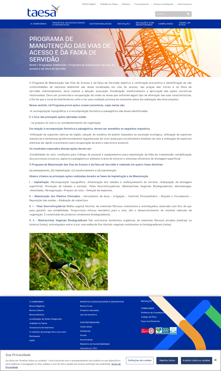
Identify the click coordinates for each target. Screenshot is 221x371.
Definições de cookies (140, 361)
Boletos (126, 4)
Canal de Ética (184, 24)
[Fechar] (215, 360)
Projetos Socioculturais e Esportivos (68, 24)
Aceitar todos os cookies (196, 361)
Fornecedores (142, 4)
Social (83, 335)
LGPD (32, 341)
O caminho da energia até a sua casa (47, 332)
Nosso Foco (86, 306)
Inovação (124, 24)
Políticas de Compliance (153, 313)
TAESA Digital (88, 4)
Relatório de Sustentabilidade (95, 344)
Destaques (34, 336)
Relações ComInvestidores (145, 24)
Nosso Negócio (37, 306)
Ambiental (85, 331)
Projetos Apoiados (89, 310)
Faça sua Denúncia (150, 321)
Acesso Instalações (163, 4)
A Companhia (38, 24)
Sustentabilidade (100, 24)
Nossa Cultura (36, 310)
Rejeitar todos (167, 361)
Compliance (165, 24)
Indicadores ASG (88, 348)
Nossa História (36, 315)
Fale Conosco (185, 4)
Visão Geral (86, 327)
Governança (86, 340)
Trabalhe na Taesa (109, 4)
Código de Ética (149, 317)
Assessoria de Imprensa (41, 328)
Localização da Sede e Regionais (45, 319)
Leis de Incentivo (88, 315)
